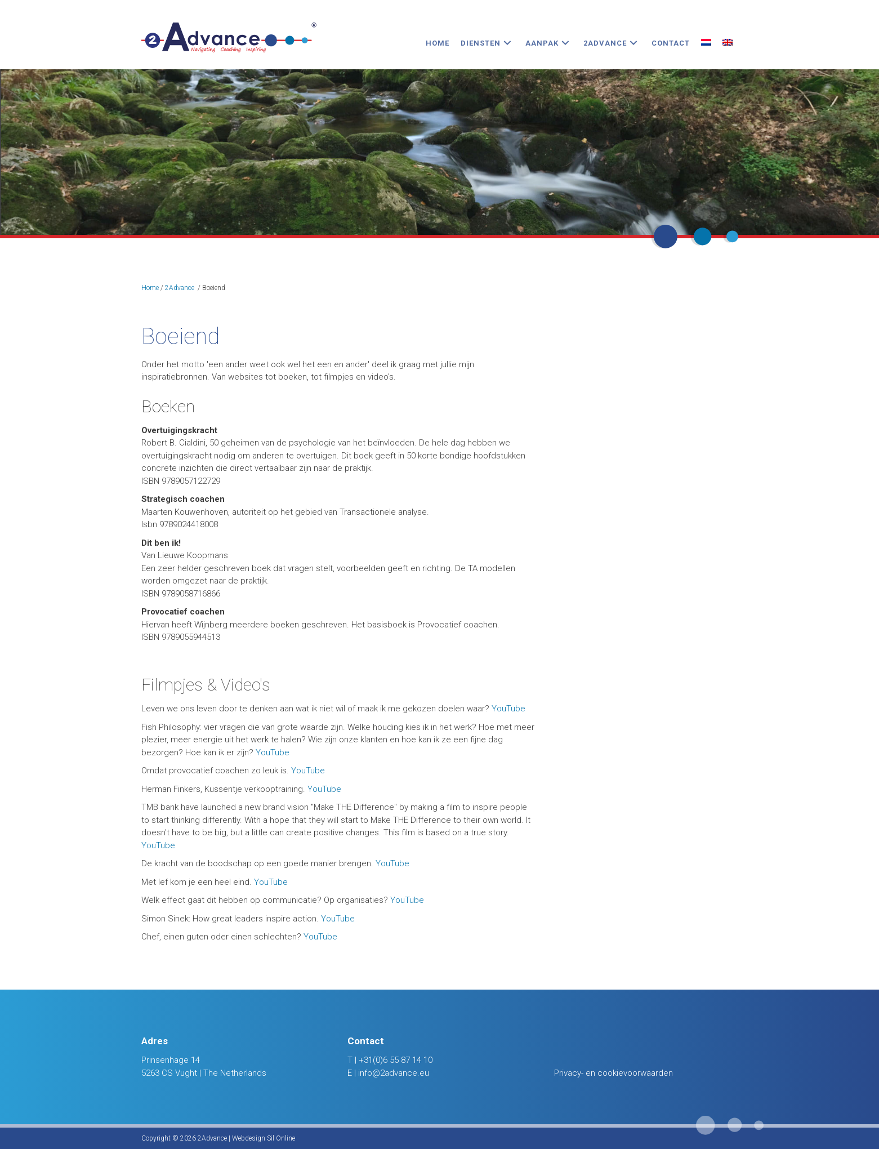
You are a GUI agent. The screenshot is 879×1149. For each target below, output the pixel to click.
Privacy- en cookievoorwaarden (613, 1073)
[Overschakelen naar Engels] (727, 43)
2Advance (179, 288)
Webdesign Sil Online (263, 1138)
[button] (507, 43)
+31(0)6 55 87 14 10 (395, 1060)
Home (150, 288)
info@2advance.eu (393, 1073)
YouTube (508, 708)
